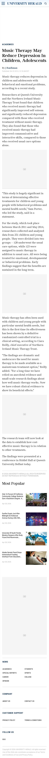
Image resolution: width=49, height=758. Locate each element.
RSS (4, 739)
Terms (42, 752)
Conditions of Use (12, 755)
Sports (28, 673)
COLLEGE (28, 677)
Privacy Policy (27, 755)
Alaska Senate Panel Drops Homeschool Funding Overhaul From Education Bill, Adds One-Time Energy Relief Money (12, 554)
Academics (8, 44)
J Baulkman (11, 67)
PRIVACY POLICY (8, 720)
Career (5, 677)
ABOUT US (6, 701)
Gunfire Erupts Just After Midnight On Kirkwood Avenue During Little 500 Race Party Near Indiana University (11, 515)
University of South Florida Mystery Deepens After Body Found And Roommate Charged (12, 535)
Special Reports (9, 673)
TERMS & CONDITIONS (33, 720)
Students (29, 669)
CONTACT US (29, 701)
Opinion (5, 681)
